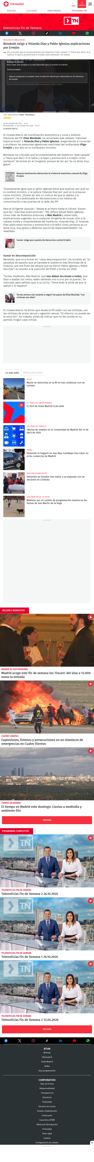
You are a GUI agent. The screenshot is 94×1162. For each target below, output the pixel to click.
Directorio (47, 1097)
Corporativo (47, 1080)
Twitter (18, 33)
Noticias (11, 11)
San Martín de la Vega (38, 497)
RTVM (47, 1049)
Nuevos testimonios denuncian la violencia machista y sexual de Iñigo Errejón (10, 176)
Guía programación (47, 1071)
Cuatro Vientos (10, 736)
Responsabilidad (47, 1088)
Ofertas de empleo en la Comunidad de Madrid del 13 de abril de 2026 (14, 436)
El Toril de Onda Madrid (39, 403)
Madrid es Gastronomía (14, 669)
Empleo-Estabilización (47, 1111)
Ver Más (47, 820)
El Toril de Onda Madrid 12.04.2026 (14, 412)
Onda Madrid (54, 11)
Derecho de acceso (47, 1107)
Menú (90, 4)
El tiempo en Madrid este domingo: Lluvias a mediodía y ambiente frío (47, 773)
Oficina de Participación (47, 1125)
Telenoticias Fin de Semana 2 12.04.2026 (47, 986)
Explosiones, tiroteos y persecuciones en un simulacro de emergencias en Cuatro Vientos (47, 707)
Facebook (6, 33)
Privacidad (47, 1129)
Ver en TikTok (47, 1041)
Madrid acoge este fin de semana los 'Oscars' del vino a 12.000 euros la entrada (47, 640)
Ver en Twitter (19, 1041)
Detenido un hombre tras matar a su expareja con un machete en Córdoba (14, 483)
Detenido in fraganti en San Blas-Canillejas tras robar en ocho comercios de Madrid (14, 459)
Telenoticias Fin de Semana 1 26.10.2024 (47, 923)
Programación (79, 11)
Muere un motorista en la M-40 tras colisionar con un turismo (14, 389)
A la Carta (32, 11)
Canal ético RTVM (47, 1120)
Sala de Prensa (47, 1084)
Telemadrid (47, 1057)
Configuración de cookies (47, 1143)
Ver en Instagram (33, 1040)
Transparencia (47, 1093)
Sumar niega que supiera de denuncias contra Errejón (10, 243)
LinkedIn (60, 33)
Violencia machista (14, 40)
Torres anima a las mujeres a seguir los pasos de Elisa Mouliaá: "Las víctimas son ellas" (10, 298)
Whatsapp (87, 33)
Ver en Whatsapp (88, 1040)
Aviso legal (47, 1134)
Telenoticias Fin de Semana (16, 890)
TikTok (44, 33)
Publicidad (47, 1102)
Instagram (33, 33)
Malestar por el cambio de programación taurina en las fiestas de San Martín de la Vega (14, 506)
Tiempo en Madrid (11, 803)
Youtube (73, 33)
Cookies (47, 1138)
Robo (29, 450)
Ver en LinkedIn (60, 1040)
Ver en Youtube (74, 1040)
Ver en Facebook (6, 1041)
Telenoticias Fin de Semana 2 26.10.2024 (47, 860)
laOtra (47, 1066)
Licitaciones (47, 1116)
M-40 (29, 379)
